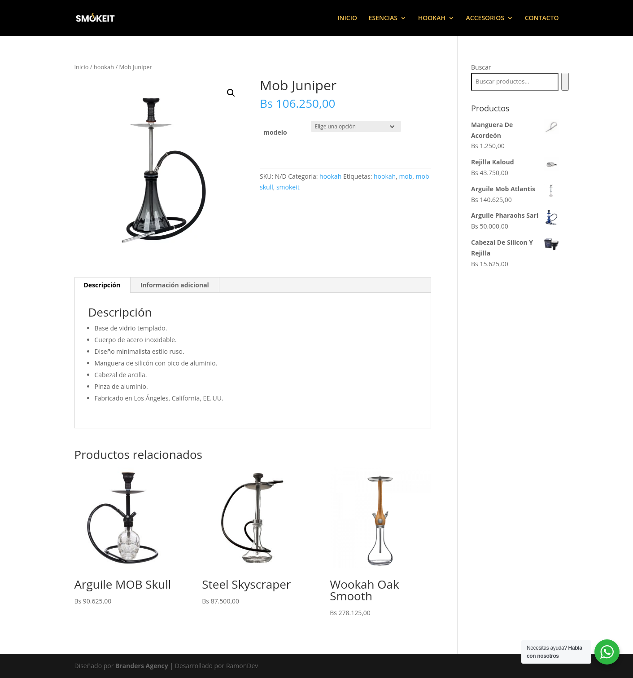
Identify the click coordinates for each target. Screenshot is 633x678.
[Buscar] (565, 82)
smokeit (288, 187)
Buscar (481, 67)
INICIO (347, 18)
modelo (275, 132)
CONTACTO (542, 18)
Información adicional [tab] (174, 285)
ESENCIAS (383, 18)
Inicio (81, 67)
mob (405, 176)
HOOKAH (431, 18)
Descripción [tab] (102, 285)
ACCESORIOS (485, 18)
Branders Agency (142, 665)
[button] (231, 93)
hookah (104, 67)
